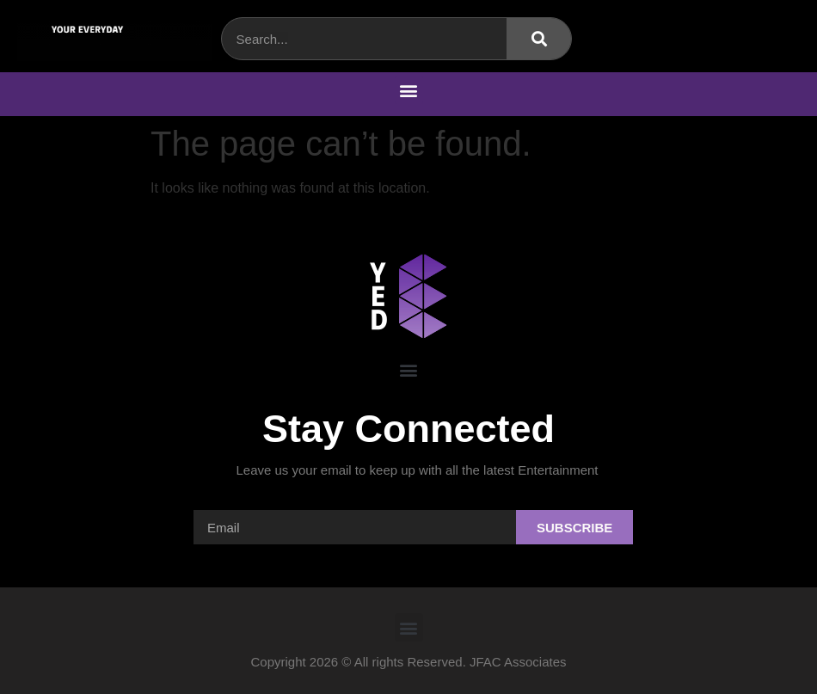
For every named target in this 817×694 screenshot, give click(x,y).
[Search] (539, 38)
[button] (409, 90)
